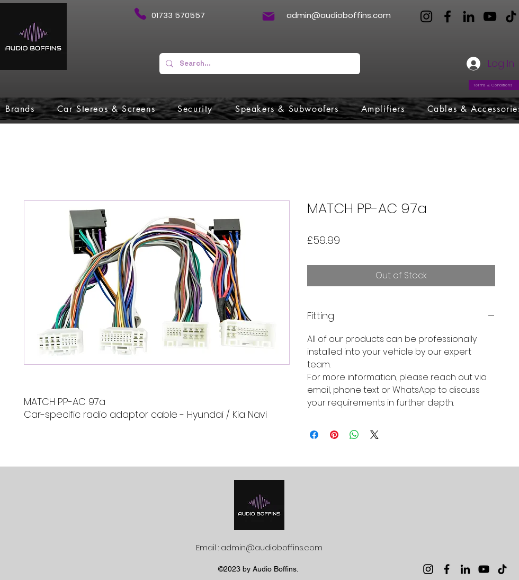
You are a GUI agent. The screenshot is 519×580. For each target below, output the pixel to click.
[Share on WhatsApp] (354, 434)
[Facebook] (447, 16)
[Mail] (268, 16)
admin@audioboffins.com (339, 15)
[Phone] (140, 14)
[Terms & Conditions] (494, 85)
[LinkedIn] (469, 16)
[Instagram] (426, 16)
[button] (20, 109)
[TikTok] (511, 16)
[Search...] (259, 63)
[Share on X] (374, 434)
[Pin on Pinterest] (334, 434)
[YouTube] (490, 16)
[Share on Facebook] (314, 434)
